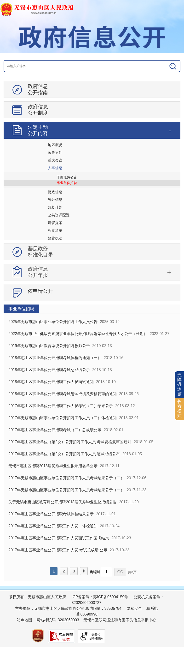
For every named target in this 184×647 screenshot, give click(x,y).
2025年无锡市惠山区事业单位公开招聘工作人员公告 (53, 322)
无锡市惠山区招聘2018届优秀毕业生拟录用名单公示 (53, 466)
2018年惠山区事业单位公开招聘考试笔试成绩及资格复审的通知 (62, 394)
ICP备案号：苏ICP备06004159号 (100, 597)
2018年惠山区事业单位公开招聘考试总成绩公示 (49, 370)
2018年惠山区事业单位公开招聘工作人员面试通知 (51, 382)
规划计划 (55, 207)
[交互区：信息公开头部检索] (92, 66)
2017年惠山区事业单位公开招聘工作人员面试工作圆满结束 (58, 538)
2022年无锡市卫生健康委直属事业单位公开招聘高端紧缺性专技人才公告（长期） (77, 334)
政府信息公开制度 (38, 110)
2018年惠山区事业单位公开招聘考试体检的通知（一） (54, 358)
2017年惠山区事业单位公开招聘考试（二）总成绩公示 (54, 430)
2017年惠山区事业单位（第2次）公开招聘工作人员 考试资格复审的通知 (69, 442)
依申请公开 (40, 291)
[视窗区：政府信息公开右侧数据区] (92, 443)
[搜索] (162, 66)
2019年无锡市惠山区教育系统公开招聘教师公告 (49, 346)
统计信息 (55, 200)
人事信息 (55, 168)
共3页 (132, 572)
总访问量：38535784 (102, 608)
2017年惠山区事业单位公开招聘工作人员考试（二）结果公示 (60, 406)
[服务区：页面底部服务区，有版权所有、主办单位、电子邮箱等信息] (92, 618)
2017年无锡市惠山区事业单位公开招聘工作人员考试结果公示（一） (66, 490)
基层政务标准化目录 (40, 251)
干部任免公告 (67, 177)
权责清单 (55, 230)
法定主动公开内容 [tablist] (38, 130)
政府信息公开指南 (38, 89)
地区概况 (55, 145)
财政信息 (55, 192)
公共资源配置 (58, 215)
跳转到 (95, 572)
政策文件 (55, 152)
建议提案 (55, 223)
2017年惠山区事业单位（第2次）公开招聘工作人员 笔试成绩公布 (64, 454)
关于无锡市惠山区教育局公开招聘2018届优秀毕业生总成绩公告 (62, 502)
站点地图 (24, 620)
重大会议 (55, 160)
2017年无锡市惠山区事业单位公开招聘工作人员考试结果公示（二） (66, 478)
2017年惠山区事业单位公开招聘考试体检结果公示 (51, 514)
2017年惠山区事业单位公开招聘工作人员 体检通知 (53, 526)
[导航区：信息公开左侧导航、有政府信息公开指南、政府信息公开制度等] (92, 193)
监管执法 (55, 238)
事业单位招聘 (67, 183)
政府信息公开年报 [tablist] (38, 272)
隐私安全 (134, 608)
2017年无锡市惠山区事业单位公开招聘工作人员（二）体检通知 (62, 418)
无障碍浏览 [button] (179, 384)
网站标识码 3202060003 (57, 620)
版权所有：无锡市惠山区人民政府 (37, 597)
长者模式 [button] (179, 408)
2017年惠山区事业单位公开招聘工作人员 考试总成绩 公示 (57, 550)
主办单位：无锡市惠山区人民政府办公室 (49, 608)
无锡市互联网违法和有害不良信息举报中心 (119, 620)
